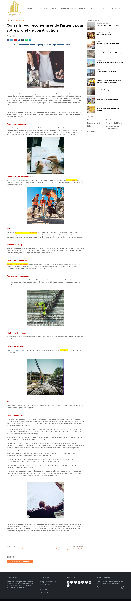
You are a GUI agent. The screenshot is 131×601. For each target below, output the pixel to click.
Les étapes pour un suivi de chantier (107, 44)
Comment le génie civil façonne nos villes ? (110, 62)
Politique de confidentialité (48, 582)
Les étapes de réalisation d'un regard (108, 25)
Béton (97, 106)
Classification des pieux (103, 34)
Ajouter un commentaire (20, 561)
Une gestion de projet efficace (17, 264)
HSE (97, 78)
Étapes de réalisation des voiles (106, 71)
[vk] (68, 585)
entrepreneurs (71, 180)
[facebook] (109, 8)
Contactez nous (44, 587)
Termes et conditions (46, 584)
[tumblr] (82, 582)
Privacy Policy (44, 589)
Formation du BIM (100, 60)
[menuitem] (30, 8)
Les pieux (115, 32)
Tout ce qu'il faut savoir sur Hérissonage (109, 53)
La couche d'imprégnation (104, 90)
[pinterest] (115, 8)
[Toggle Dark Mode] (119, 8)
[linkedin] (90, 582)
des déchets (64, 350)
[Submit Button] (122, 588)
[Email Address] (108, 588)
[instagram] (107, 8)
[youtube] (104, 8)
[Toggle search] (122, 8)
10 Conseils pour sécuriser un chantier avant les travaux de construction (108, 81)
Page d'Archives (44, 592)
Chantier (98, 41)
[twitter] (112, 8)
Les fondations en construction (104, 23)
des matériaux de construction (26, 233)
